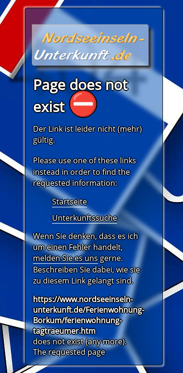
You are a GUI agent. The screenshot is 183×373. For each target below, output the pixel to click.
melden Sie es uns (65, 258)
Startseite (69, 201)
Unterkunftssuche (84, 218)
